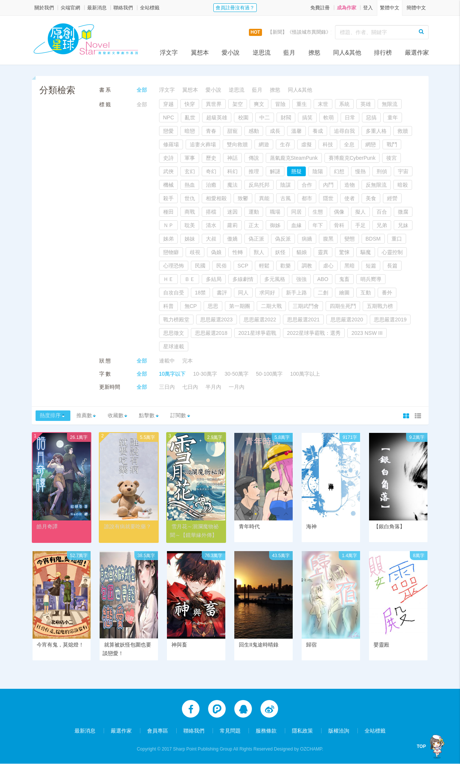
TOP (423, 746)
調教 (307, 266)
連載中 (167, 361)
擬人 (360, 212)
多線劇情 (242, 279)
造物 (349, 185)
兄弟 (382, 225)
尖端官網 (70, 7)
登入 (368, 7)
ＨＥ (168, 279)
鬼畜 (344, 279)
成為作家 (346, 7)
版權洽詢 (338, 731)
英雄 (365, 104)
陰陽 (318, 171)
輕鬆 (264, 266)
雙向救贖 (237, 144)
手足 (360, 225)
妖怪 (280, 252)
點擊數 (157, 416)
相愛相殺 (216, 198)
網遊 (264, 144)
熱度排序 (51, 416)
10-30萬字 (205, 374)
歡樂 (285, 266)
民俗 (221, 266)
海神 (311, 527)
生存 (285, 144)
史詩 (168, 158)
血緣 (296, 225)
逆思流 (262, 52)
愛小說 (231, 52)
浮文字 (169, 52)
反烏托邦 (259, 185)
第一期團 (239, 306)
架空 (237, 104)
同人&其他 (347, 52)
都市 (307, 198)
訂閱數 (191, 416)
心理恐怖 (173, 266)
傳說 (254, 158)
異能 (264, 198)
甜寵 (232, 131)
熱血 (190, 185)
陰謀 (285, 185)
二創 (323, 293)
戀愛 (168, 131)
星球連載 (173, 346)
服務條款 (266, 731)
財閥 (286, 117)
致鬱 (243, 198)
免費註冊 (320, 7)
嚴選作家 (417, 52)
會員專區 (157, 731)
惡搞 (371, 117)
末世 (323, 104)
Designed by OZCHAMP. (298, 749)
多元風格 (274, 279)
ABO (323, 279)
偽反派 (283, 239)
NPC (168, 117)
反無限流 (376, 185)
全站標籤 (149, 7)
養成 (318, 131)
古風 (285, 198)
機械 (168, 185)
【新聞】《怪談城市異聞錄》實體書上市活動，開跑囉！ (328, 32)
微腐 (403, 212)
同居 (296, 212)
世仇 (190, 198)
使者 (349, 198)
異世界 (214, 104)
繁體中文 (389, 7)
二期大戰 (271, 306)
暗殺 (402, 185)
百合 (382, 212)
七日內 (190, 387)
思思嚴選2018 (211, 333)
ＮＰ (168, 225)
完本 (187, 361)
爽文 (259, 104)
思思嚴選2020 (346, 320)
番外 (387, 293)
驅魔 (365, 252)
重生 (301, 104)
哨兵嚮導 (370, 279)
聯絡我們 (123, 7)
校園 (243, 117)
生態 (318, 212)
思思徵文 (173, 333)
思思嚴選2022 (260, 320)
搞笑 (307, 117)
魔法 (232, 185)
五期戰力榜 (380, 306)
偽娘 (216, 252)
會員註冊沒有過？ (235, 7)
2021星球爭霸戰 (257, 333)
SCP (243, 266)
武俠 (168, 171)
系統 (344, 104)
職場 (275, 212)
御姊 (275, 225)
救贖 (402, 131)
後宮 (391, 158)
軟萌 (328, 117)
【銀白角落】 (389, 527)
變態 (349, 239)
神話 (232, 158)
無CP (191, 306)
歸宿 (311, 645)
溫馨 (296, 131)
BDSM (373, 239)
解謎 (275, 171)
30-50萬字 (237, 374)
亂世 (190, 117)
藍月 (289, 52)
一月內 (236, 387)
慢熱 (360, 171)
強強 (301, 279)
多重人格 (376, 131)
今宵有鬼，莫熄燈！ (60, 645)
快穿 (190, 104)
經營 (392, 198)
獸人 (259, 252)
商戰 (190, 212)
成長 (275, 131)
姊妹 (190, 239)
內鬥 (328, 185)
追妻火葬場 (203, 144)
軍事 (190, 158)
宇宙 (403, 171)
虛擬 (306, 144)
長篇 (392, 266)
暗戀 (190, 131)
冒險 (280, 104)
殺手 (168, 198)
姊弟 (168, 239)
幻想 (339, 171)
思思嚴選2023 (216, 320)
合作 (307, 185)
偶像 (339, 212)
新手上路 (296, 293)
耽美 (190, 225)
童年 (392, 117)
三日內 (167, 387)
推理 (254, 171)
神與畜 (179, 645)
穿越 (168, 104)
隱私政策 (302, 731)
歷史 (211, 158)
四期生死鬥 (343, 306)
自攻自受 (173, 293)
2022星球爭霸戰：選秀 (314, 333)
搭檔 (211, 212)
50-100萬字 (269, 374)
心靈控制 (392, 252)
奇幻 (211, 171)
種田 (168, 212)
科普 (168, 306)
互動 (365, 293)
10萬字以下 (172, 374)
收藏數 (122, 416)
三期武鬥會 (306, 306)
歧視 (195, 252)
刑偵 (382, 171)
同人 (243, 293)
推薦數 (88, 416)
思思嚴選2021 (303, 320)
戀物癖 (171, 252)
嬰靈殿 (381, 645)
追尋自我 (344, 131)
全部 (142, 90)
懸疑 (296, 171)
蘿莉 (232, 225)
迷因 (232, 212)
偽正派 (256, 239)
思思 (213, 306)
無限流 (389, 104)
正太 (254, 225)
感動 (254, 131)
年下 (318, 225)
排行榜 (383, 52)
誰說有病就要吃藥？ (127, 527)
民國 (200, 266)
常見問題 (230, 731)
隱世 (328, 198)
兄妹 (403, 225)
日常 (350, 117)
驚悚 (344, 252)
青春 (211, 131)
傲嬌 (232, 239)
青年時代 (249, 527)
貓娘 (301, 252)
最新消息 (97, 7)
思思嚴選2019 (390, 320)
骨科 (339, 225)
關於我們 (44, 7)
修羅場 (171, 144)
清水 (211, 225)
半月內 (213, 387)
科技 (328, 144)
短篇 (371, 266)
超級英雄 (216, 117)
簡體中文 (416, 7)
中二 (264, 117)
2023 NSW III (367, 333)
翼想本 (200, 52)
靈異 (323, 252)
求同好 (267, 293)
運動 (254, 212)
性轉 (237, 252)
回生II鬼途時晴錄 (258, 645)
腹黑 (328, 239)
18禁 (200, 293)
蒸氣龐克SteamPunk (294, 158)
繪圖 (344, 293)
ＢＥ (190, 279)
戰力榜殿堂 (176, 320)
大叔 (211, 239)
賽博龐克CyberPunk (352, 158)
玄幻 (190, 171)
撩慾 (314, 52)
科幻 (232, 171)
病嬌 (307, 239)
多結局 (214, 279)
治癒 (211, 185)
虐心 (328, 266)
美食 (371, 198)
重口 (397, 239)
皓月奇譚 (47, 527)
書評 (222, 293)
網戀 (370, 144)
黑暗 (349, 266)
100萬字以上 (305, 374)
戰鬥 (392, 144)
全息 (349, 144)
